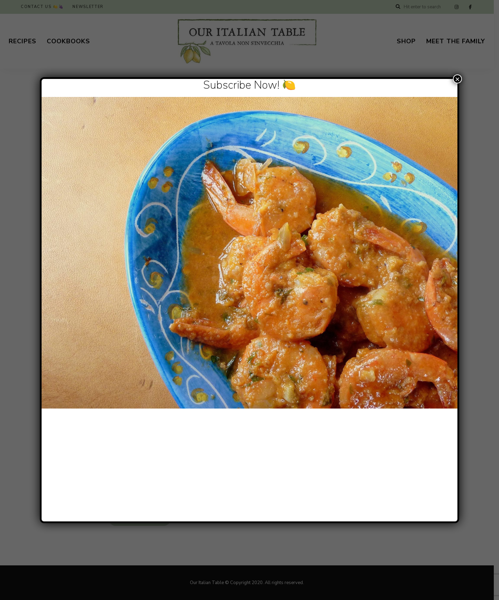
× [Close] (457, 78)
